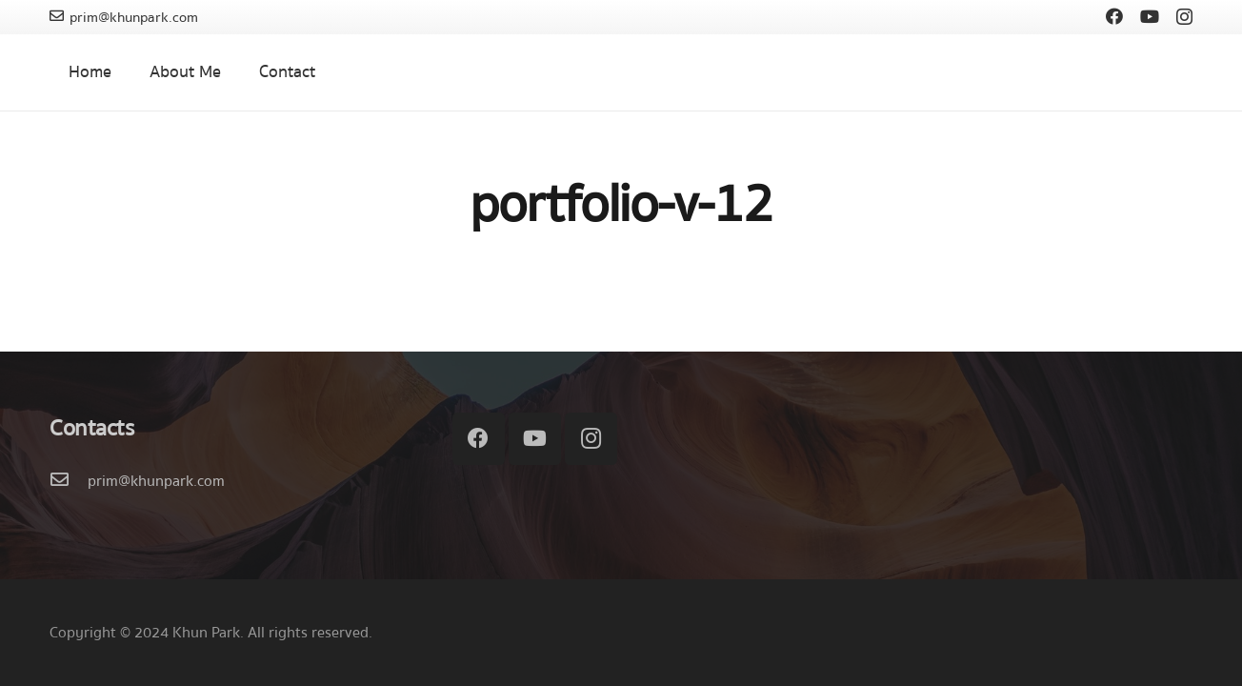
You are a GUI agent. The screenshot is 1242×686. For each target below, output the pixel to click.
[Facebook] (1114, 16)
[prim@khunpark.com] (69, 481)
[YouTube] (1149, 16)
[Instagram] (1184, 17)
